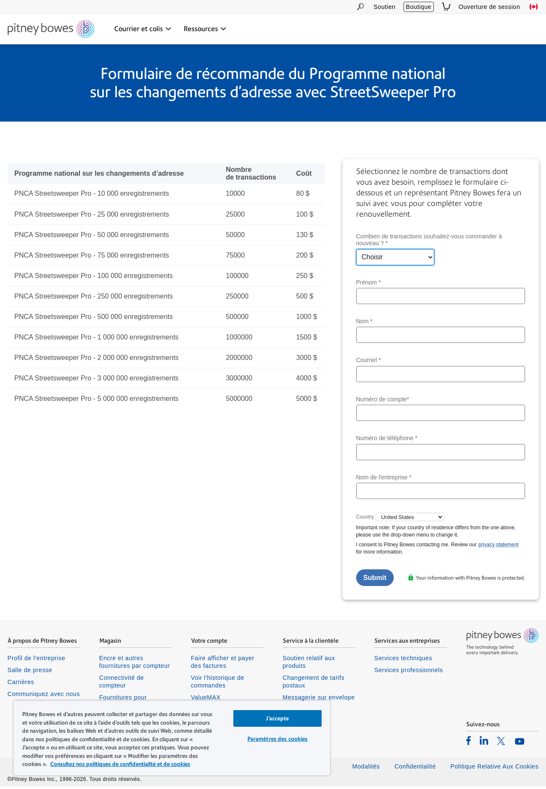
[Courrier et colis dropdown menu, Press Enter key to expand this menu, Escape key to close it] (143, 29)
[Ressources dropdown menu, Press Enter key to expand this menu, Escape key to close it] (205, 29)
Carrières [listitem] (21, 684)
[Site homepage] (51, 29)
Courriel (368, 363)
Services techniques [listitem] (404, 660)
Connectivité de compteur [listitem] (121, 684)
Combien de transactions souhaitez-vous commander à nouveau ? (429, 242)
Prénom (368, 284)
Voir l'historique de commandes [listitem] (217, 684)
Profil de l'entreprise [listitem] (37, 660)
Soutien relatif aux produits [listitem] (309, 664)
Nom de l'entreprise (384, 479)
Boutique (419, 6)
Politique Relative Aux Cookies (494, 769)
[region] (172, 737)
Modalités (366, 769)
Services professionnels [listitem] (409, 672)
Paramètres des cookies (277, 739)
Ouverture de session (489, 6)
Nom (364, 323)
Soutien (384, 6)
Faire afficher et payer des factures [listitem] (223, 664)
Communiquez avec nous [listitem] (44, 696)
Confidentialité (415, 769)
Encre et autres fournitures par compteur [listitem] (134, 664)
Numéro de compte (383, 401)
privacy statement (499, 547)
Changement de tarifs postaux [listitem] (314, 684)
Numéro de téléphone (387, 440)
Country (365, 519)
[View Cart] (446, 6)
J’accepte (277, 718)
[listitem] (468, 743)
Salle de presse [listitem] (30, 672)
